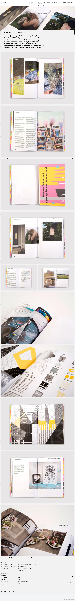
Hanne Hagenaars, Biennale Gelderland (27, 564)
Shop (58, 2)
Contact (70, 2)
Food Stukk (51, 2)
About (63, 2)
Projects (41, 2)
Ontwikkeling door (69, 599)
